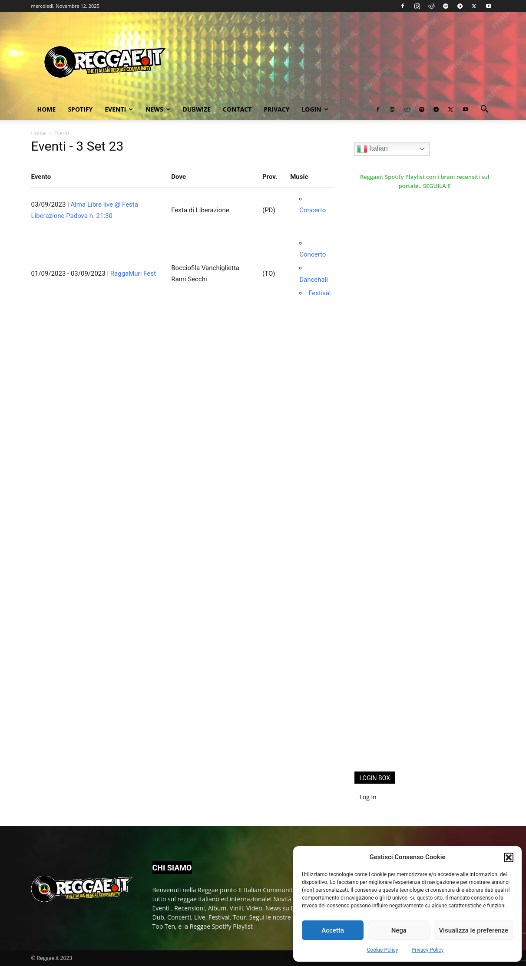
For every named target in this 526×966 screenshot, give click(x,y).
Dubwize (197, 109)
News (158, 109)
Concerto (312, 210)
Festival (319, 293)
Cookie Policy (382, 950)
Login (314, 109)
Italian (372, 149)
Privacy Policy (428, 950)
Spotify (80, 109)
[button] (508, 857)
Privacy (276, 109)
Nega (399, 930)
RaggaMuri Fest (133, 273)
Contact (237, 109)
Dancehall (313, 280)
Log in (368, 797)
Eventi (119, 109)
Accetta (332, 930)
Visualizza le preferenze (473, 930)
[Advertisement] (419, 622)
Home (46, 109)
